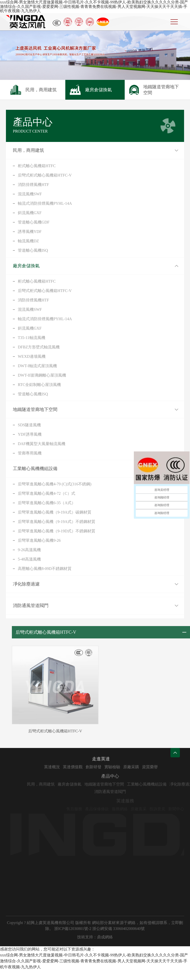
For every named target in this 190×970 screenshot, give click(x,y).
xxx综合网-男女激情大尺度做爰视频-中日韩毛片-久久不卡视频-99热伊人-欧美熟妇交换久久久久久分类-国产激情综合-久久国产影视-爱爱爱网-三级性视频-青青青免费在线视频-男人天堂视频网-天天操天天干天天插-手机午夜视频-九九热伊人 (94, 6)
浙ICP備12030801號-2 (72, 928)
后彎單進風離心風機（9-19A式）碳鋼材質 (54, 512)
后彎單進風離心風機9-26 (39, 540)
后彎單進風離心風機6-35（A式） (46, 503)
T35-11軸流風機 (31, 338)
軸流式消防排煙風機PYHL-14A (45, 203)
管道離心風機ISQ (33, 250)
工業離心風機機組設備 (35, 468)
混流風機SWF (30, 194)
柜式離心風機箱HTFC (37, 166)
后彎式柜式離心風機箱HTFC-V (45, 175)
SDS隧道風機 (29, 425)
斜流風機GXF (30, 213)
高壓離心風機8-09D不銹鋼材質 (44, 568)
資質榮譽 (162, 767)
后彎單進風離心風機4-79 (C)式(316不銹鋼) (54, 484)
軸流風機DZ (28, 241)
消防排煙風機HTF (33, 184)
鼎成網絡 (105, 937)
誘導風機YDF (30, 231)
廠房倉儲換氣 (26, 265)
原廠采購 (144, 767)
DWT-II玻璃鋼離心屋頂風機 (42, 375)
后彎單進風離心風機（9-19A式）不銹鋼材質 (56, 521)
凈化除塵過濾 (26, 584)
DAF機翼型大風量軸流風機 (41, 444)
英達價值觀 (85, 767)
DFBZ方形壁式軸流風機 (39, 347)
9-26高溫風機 (29, 550)
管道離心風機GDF (33, 222)
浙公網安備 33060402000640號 (118, 928)
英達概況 (64, 767)
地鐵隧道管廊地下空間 (35, 409)
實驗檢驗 (125, 767)
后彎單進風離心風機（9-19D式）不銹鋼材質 (56, 531)
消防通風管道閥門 (30, 605)
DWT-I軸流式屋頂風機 (37, 366)
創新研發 (106, 767)
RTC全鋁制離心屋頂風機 (39, 385)
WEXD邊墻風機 (32, 356)
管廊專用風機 (30, 453)
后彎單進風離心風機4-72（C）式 (46, 493)
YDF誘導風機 (30, 434)
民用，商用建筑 (28, 150)
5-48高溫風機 (29, 559)
